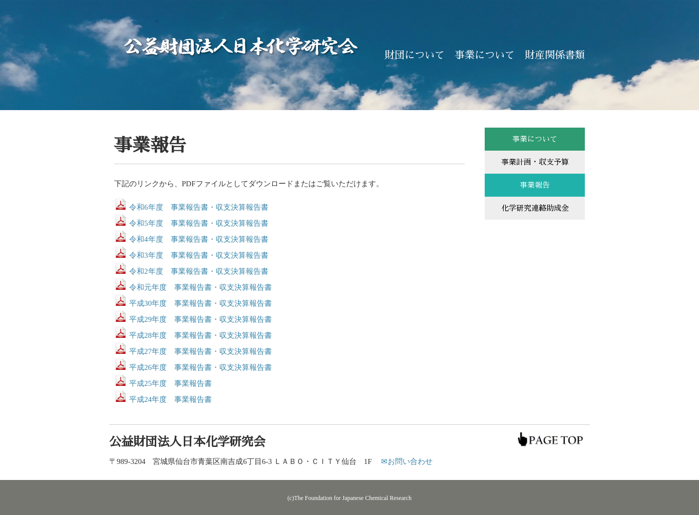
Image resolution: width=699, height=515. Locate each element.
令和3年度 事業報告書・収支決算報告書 (198, 255)
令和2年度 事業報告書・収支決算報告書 (198, 271)
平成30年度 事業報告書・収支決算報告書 (200, 303)
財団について (415, 55)
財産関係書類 (555, 55)
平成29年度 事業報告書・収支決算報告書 (200, 319)
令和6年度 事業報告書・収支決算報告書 (198, 207)
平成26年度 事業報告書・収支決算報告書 (200, 367)
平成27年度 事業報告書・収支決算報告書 (200, 351)
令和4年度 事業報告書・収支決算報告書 (198, 239)
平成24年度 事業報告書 (170, 399)
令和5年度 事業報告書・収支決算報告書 (198, 223)
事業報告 (535, 185)
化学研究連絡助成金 (535, 208)
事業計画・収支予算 (535, 162)
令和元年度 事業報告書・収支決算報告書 (200, 287)
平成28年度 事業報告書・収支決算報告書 (200, 335)
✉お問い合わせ (407, 461)
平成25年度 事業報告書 (170, 383)
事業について (485, 55)
